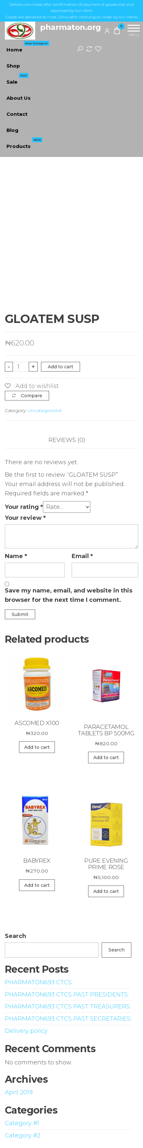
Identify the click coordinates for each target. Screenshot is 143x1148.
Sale (17, 79)
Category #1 (22, 1123)
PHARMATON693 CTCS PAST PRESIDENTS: (67, 994)
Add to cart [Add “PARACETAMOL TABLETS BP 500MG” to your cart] (106, 757)
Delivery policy (26, 1030)
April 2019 (19, 1092)
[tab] (71, 440)
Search (15, 936)
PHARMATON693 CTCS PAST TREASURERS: (68, 1006)
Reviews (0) (66, 440)
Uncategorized (44, 410)
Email (82, 556)
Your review (25, 517)
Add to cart (60, 367)
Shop (13, 66)
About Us (18, 98)
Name (16, 556)
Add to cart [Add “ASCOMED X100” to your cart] (37, 747)
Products (24, 143)
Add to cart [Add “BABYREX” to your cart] (37, 885)
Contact (16, 114)
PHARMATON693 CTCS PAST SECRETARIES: (68, 1018)
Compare (31, 396)
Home (27, 47)
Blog (12, 130)
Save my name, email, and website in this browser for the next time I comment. (68, 595)
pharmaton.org (70, 27)
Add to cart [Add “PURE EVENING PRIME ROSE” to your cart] (106, 891)
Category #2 (22, 1135)
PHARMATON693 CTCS (38, 982)
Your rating (24, 506)
